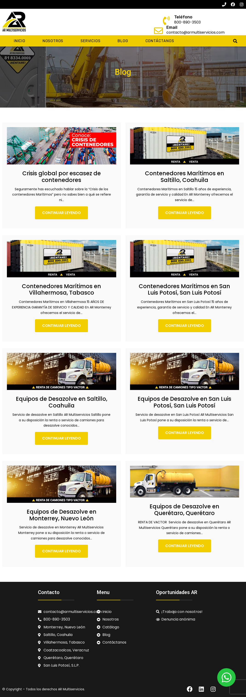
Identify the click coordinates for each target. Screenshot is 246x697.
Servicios (90, 41)
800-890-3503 (187, 22)
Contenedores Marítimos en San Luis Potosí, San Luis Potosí (184, 289)
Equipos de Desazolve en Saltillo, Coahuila (61, 402)
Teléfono (183, 17)
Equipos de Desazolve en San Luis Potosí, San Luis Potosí (184, 402)
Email (171, 27)
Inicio (19, 41)
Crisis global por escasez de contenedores (61, 177)
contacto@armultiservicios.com (195, 32)
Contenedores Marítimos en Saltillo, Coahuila (184, 177)
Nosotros (53, 41)
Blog (123, 41)
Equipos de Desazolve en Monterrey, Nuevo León (61, 515)
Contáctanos (159, 41)
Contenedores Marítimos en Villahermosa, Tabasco (61, 289)
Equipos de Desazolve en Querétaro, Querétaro (184, 510)
